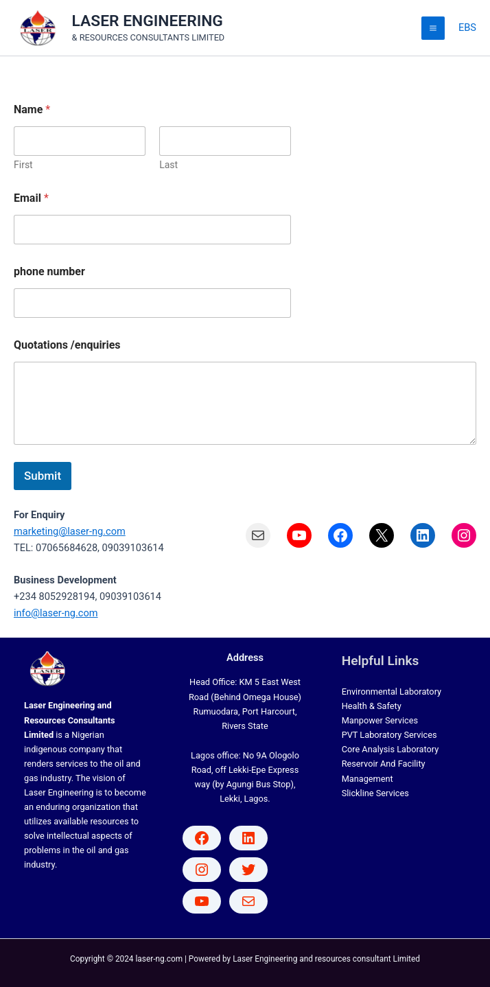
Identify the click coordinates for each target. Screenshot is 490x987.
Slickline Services (375, 793)
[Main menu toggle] (433, 28)
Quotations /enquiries (67, 344)
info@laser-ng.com (56, 613)
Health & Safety (371, 706)
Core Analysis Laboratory (390, 749)
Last (168, 164)
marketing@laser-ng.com (70, 531)
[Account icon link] (467, 28)
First (23, 164)
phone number (49, 271)
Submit (42, 476)
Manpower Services (380, 720)
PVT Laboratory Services (389, 735)
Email (31, 198)
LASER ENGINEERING (147, 21)
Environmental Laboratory (391, 691)
